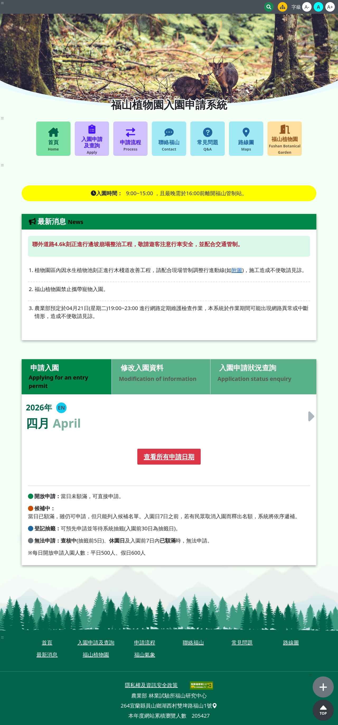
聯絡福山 (193, 642)
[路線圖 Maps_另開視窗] (246, 138)
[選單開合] (323, 687)
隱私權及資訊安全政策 (151, 685)
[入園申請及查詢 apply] (92, 138)
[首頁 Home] (53, 138)
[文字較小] (307, 7)
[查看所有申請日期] (169, 457)
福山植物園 (96, 654)
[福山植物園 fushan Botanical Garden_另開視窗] (284, 138)
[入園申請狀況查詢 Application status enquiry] (263, 376)
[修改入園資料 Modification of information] (161, 376)
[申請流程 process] (130, 138)
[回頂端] (323, 710)
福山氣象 (144, 654)
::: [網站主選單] (2, 118)
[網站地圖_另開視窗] (282, 7)
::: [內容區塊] (2, 165)
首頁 (47, 642)
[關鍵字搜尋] (269, 7)
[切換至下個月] (309, 416)
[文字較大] (330, 7)
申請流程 (144, 642)
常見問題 (242, 642)
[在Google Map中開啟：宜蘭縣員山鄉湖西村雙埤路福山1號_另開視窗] (214, 705)
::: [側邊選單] (310, 675)
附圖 (237, 270)
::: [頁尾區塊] (2, 637)
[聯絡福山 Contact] (169, 138)
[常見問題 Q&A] (207, 138)
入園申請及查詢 (95, 642)
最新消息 (47, 654)
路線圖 (291, 642)
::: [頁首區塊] (2, 3)
